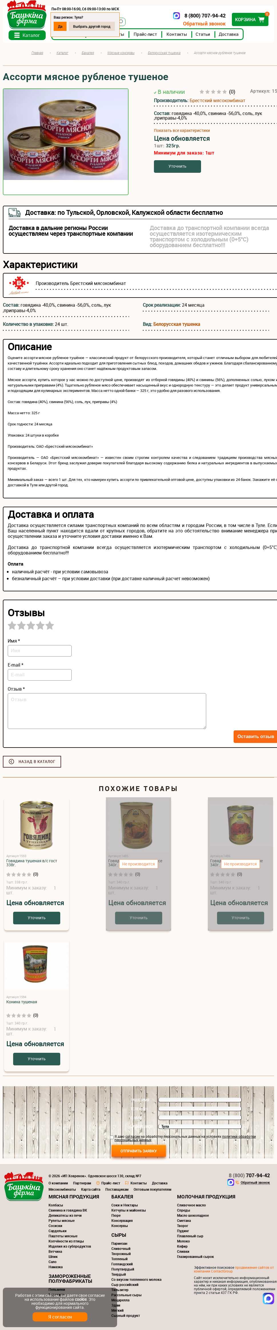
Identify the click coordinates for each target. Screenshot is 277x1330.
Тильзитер (120, 1289)
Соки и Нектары (124, 1205)
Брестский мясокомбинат (217, 100)
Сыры (118, 1235)
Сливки (183, 1251)
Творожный (121, 1253)
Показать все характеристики (182, 130)
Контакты (176, 34)
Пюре (116, 1215)
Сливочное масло (191, 1205)
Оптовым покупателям (152, 1189)
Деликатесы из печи (65, 1215)
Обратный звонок (204, 23)
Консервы (119, 1225)
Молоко (183, 1241)
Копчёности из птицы (66, 1241)
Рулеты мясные (62, 1220)
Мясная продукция (74, 1196)
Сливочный (121, 1248)
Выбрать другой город (92, 26)
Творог (182, 1225)
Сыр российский (124, 1284)
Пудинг (183, 1230)
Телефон (139, 1108)
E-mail (136, 1117)
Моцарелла (120, 1300)
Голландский (122, 1264)
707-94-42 (249, 1175)
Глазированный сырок (195, 1256)
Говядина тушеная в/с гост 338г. (31, 862)
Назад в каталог (37, 761)
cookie (81, 1299)
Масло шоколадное (193, 1215)
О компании (58, 1183)
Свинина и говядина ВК (68, 1210)
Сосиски (55, 1225)
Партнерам (82, 1183)
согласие (132, 1136)
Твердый (118, 1274)
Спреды (183, 1210)
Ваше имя (140, 1100)
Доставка (228, 34)
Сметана (184, 1220)
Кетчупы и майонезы (128, 1210)
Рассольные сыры (126, 1295)
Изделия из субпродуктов (70, 1246)
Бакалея (122, 1196)
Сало (53, 1261)
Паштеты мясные (63, 1236)
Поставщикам (117, 1189)
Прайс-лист (145, 34)
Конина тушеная (21, 1001)
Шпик (53, 1256)
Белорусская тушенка (176, 324)
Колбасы (56, 1205)
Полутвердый (122, 1269)
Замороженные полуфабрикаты (70, 1278)
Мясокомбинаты (62, 1189)
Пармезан (119, 1243)
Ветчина (55, 1251)
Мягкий (117, 1310)
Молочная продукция (206, 1196)
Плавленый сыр (190, 1236)
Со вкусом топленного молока (136, 1279)
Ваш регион (142, 1126)
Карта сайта (90, 1189)
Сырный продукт (125, 1315)
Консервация (122, 1220)
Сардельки (58, 1230)
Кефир (182, 1246)
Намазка (56, 1266)
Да (60, 26)
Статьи (203, 34)
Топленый (119, 1258)
